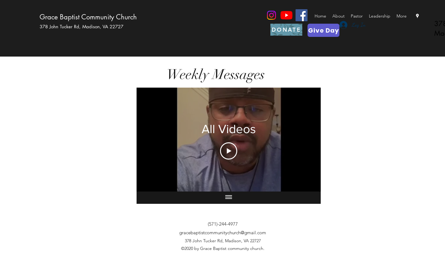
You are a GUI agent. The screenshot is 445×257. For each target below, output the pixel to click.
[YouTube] (286, 15)
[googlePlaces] (417, 16)
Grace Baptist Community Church (88, 17)
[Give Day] (323, 30)
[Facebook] (302, 15)
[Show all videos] (228, 198)
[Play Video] (228, 151)
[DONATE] (286, 30)
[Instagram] (271, 15)
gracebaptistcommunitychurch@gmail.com (222, 232)
